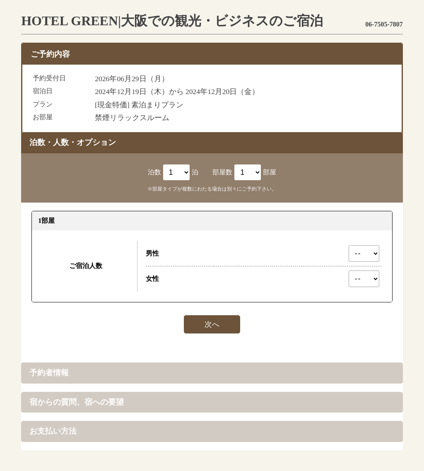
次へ (212, 324)
